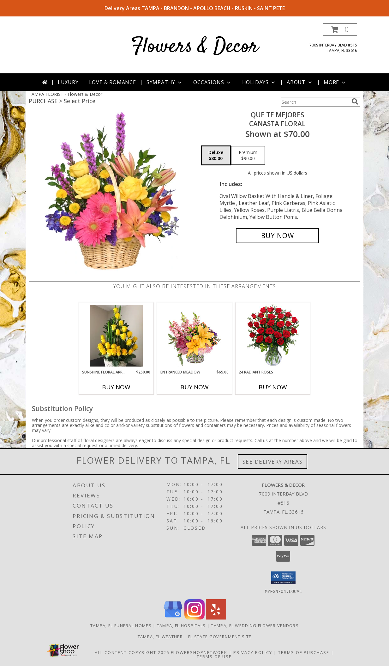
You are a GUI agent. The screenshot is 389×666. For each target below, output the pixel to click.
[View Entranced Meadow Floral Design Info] (194, 336)
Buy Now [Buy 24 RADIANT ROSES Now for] (273, 387)
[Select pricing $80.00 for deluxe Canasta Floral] (216, 155)
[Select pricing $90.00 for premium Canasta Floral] (248, 155)
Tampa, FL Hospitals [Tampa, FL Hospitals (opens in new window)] (181, 625)
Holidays (259, 82)
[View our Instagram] (194, 617)
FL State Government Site (219, 636)
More (335, 82)
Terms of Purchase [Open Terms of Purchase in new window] (303, 652)
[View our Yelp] (216, 617)
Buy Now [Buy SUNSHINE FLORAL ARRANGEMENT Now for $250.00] (116, 387)
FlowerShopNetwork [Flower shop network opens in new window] (199, 652)
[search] (355, 101)
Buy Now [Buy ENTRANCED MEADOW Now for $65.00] (194, 387)
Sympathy (165, 82)
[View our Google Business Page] (173, 617)
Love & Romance (112, 82)
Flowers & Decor (194, 47)
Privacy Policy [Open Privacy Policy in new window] (252, 652)
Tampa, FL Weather (160, 636)
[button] (340, 29)
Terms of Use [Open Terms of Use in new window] (214, 656)
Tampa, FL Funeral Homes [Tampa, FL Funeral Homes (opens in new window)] (121, 625)
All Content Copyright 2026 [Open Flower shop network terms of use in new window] (132, 652)
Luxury (68, 82)
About (300, 82)
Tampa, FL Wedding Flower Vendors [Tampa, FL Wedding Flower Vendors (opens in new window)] (255, 625)
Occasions (212, 82)
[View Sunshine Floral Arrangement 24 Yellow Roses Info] (116, 336)
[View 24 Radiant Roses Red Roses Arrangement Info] (273, 336)
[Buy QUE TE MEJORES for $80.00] (277, 235)
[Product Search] (315, 101)
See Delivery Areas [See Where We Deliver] (272, 461)
